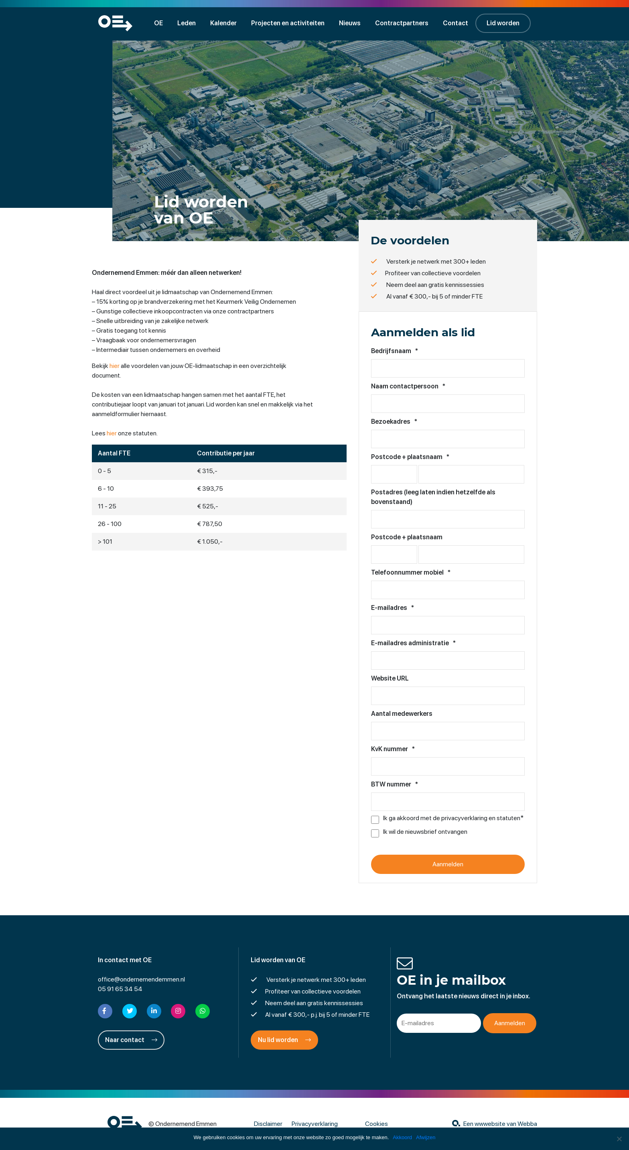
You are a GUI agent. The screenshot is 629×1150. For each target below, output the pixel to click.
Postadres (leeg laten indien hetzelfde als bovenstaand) (433, 497)
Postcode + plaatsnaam (410, 457)
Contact (455, 23)
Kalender (223, 23)
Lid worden (503, 23)
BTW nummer (394, 784)
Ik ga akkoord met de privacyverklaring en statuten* (453, 818)
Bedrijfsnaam (394, 351)
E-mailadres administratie (413, 643)
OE (158, 23)
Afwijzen (425, 1137)
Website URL (390, 678)
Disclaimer (268, 1124)
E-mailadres (392, 608)
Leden (186, 23)
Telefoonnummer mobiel (410, 572)
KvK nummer (393, 749)
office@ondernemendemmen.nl (141, 979)
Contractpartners (401, 23)
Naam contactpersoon (408, 386)
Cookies (376, 1124)
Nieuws (350, 23)
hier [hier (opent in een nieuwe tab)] (112, 433)
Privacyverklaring (315, 1124)
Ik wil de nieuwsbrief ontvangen (425, 832)
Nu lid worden (284, 1040)
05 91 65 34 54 (120, 989)
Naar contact (131, 1040)
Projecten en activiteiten (288, 23)
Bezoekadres (394, 421)
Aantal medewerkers (401, 713)
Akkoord (402, 1137)
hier (115, 366)
